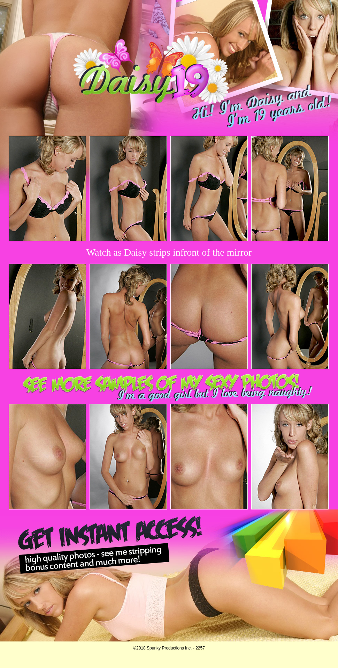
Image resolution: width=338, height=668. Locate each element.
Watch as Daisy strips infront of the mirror (169, 252)
